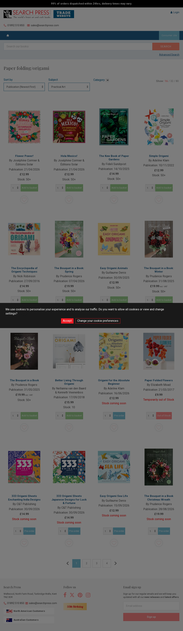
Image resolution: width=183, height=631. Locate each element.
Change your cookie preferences (97, 320)
